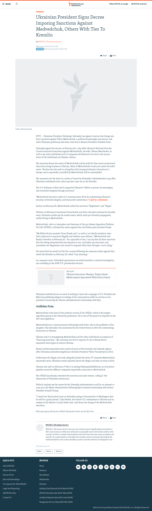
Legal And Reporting (11, 488)
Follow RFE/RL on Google (118, 4)
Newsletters (44, 475)
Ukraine (40, 12)
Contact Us (7, 497)
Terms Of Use (8, 475)
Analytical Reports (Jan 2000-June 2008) (56, 497)
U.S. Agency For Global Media (14, 484)
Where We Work (9, 470)
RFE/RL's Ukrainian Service (49, 42)
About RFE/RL (8, 466)
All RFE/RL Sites (9, 493)
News (41, 466)
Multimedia (44, 479)
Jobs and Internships (11, 479)
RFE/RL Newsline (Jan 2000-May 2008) (55, 493)
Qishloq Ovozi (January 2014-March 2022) (56, 488)
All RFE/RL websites (139, 4)
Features (42, 470)
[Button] (103, 55)
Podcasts (42, 484)
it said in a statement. (98, 200)
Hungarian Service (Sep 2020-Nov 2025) (56, 502)
